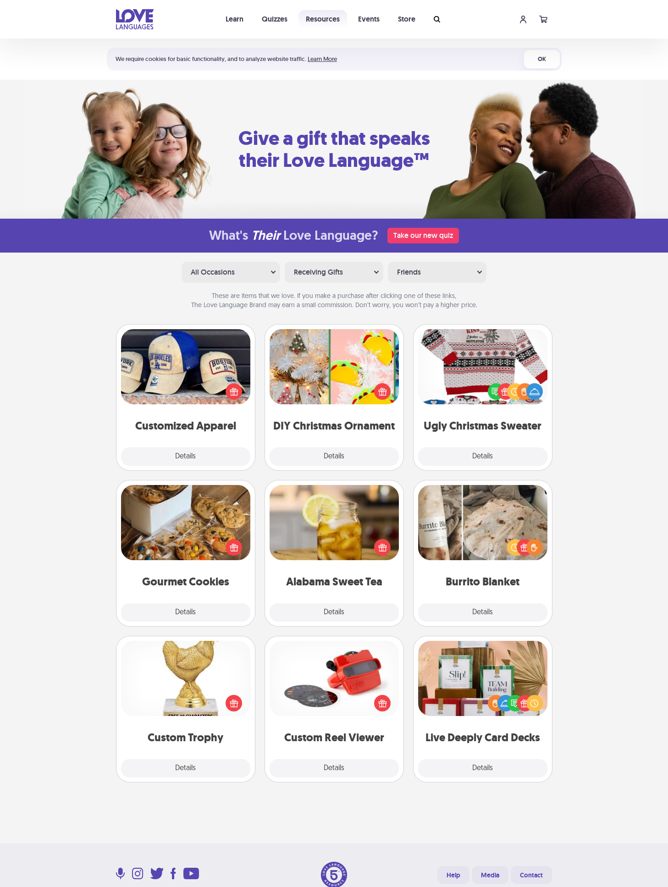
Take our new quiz (423, 235)
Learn (234, 19)
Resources (323, 19)
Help (453, 875)
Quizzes (274, 19)
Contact (531, 875)
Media (490, 875)
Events (369, 19)
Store (406, 19)
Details (185, 456)
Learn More (322, 59)
